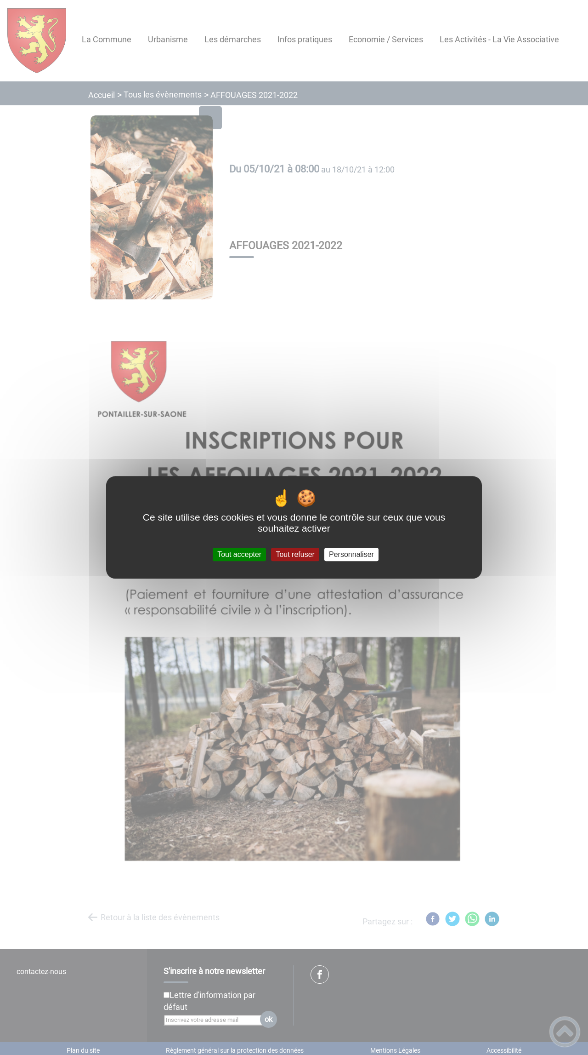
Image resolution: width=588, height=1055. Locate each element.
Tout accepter (239, 554)
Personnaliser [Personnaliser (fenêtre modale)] (351, 554)
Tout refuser (295, 554)
